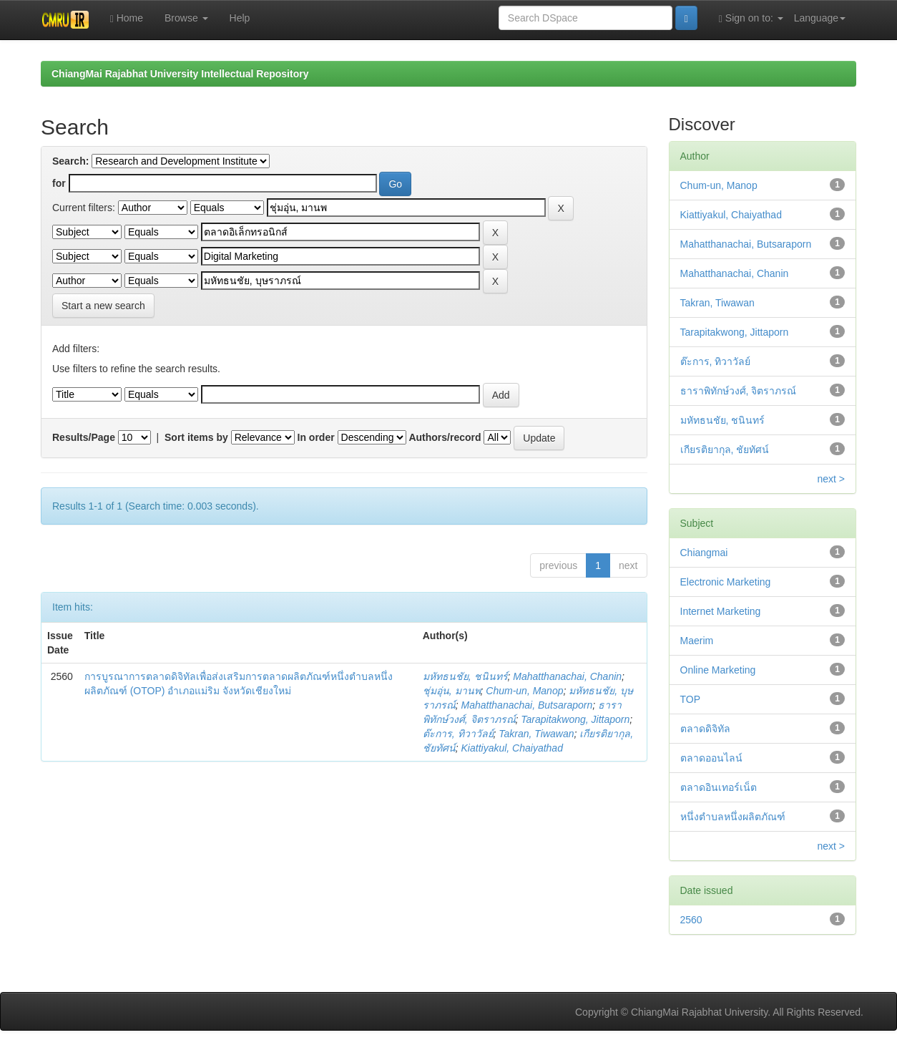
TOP (690, 699)
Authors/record (444, 437)
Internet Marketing (720, 611)
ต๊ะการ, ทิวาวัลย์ (458, 733)
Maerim (697, 640)
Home (126, 18)
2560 (691, 919)
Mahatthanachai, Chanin (567, 676)
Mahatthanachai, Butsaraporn (527, 705)
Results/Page (83, 437)
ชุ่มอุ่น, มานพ (452, 690)
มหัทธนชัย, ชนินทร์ (465, 676)
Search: (70, 161)
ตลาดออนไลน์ (711, 758)
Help (240, 18)
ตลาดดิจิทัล (705, 728)
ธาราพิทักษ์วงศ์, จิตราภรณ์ (738, 391)
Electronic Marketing (725, 582)
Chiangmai (704, 552)
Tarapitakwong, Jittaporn (575, 719)
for (59, 183)
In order (316, 437)
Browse (186, 18)
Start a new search (103, 305)
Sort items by (196, 437)
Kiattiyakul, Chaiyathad (512, 748)
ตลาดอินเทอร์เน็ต (718, 787)
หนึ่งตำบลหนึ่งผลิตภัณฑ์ (732, 816)
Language (819, 18)
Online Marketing (718, 670)
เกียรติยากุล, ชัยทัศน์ (725, 449)
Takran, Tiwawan (536, 733)
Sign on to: (751, 18)
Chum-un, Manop (524, 690)
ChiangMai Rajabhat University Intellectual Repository (180, 73)
